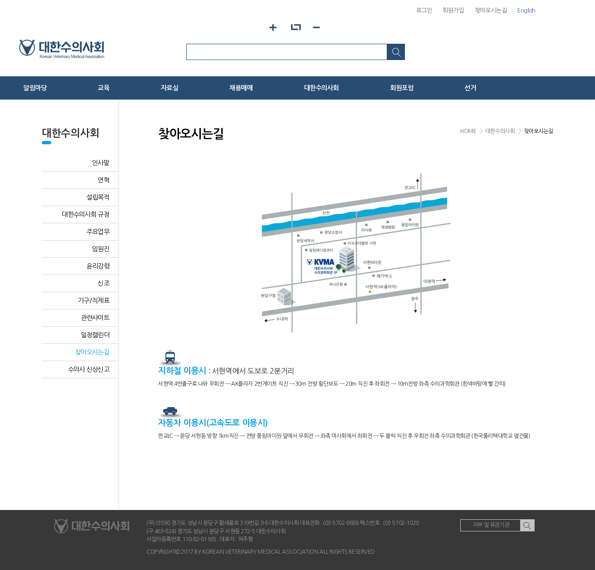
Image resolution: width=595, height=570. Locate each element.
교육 (103, 88)
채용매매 (240, 88)
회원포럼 (401, 88)
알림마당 (34, 88)
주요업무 (97, 231)
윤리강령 (97, 266)
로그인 (424, 10)
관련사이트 (95, 318)
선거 (470, 88)
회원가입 (453, 10)
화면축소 (320, 27)
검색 (396, 52)
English (526, 10)
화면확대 (270, 27)
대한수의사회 (321, 88)
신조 (103, 283)
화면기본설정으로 (295, 27)
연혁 (103, 180)
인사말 (100, 163)
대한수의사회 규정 (85, 214)
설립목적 (97, 197)
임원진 (100, 249)
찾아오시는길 (491, 10)
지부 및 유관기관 (491, 525)
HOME (468, 131)
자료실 (169, 88)
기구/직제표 (93, 300)
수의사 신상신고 (88, 369)
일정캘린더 (95, 335)
